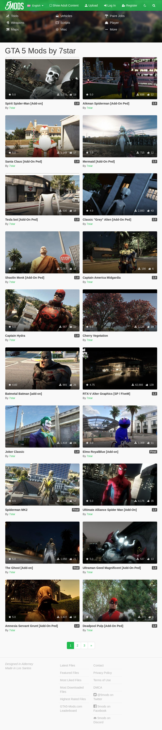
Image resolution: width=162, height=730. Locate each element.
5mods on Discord (101, 720)
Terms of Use (102, 680)
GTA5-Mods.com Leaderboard (71, 708)
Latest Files (67, 665)
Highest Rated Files (73, 699)
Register (129, 5)
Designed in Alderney (19, 664)
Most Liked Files (70, 680)
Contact (98, 665)
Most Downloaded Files (72, 689)
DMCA (97, 687)
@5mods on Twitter (103, 697)
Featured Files (69, 672)
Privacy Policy (102, 672)
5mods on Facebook (101, 708)
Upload (91, 5)
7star (12, 107)
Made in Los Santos (18, 668)
